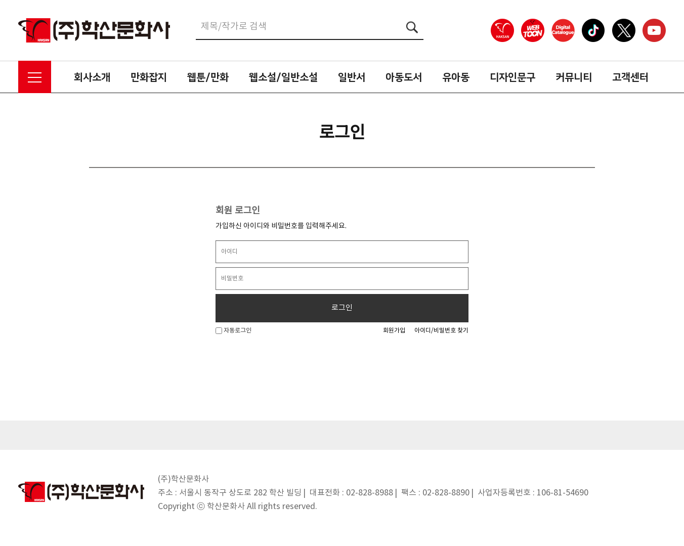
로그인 (342, 308)
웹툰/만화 (208, 77)
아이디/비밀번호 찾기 (441, 330)
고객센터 (630, 77)
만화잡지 (149, 77)
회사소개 (92, 77)
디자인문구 (512, 77)
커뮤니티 (573, 77)
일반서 (351, 77)
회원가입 (394, 330)
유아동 (455, 77)
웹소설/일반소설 (283, 77)
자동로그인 (233, 330)
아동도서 (404, 77)
